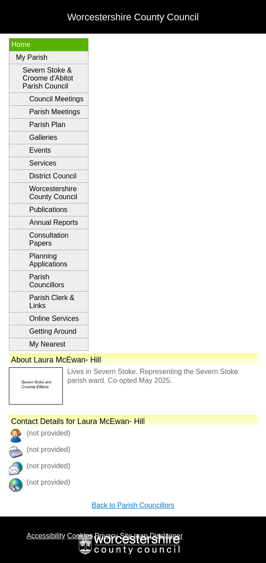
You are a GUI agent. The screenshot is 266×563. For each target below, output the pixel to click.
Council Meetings (56, 99)
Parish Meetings (54, 112)
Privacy (106, 536)
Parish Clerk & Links (51, 301)
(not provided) (48, 466)
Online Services (54, 318)
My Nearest (47, 344)
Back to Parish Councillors (133, 505)
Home (21, 44)
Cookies (80, 536)
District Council (53, 176)
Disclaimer (166, 536)
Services (42, 163)
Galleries (43, 137)
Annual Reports (53, 222)
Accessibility (46, 536)
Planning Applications (48, 260)
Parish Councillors (46, 281)
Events (40, 150)
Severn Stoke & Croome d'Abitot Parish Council (48, 78)
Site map (134, 536)
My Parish (31, 57)
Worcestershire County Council (53, 193)
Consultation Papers (49, 239)
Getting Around (53, 331)
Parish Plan (47, 124)
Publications (48, 209)
